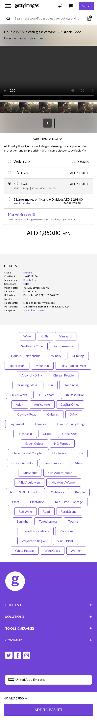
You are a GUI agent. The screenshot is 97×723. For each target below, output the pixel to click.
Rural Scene (68, 511)
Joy (80, 453)
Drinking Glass (27, 385)
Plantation (37, 502)
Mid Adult (30, 472)
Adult (20, 404)
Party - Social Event (73, 365)
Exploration (16, 365)
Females (41, 424)
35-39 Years (46, 395)
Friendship (25, 433)
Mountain (42, 365)
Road (46, 511)
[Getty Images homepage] (27, 6)
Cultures (53, 414)
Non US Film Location (25, 492)
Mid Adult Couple (60, 472)
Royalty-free (30, 280)
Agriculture (42, 404)
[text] (48, 18)
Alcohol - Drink (32, 375)
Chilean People (63, 375)
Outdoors (58, 492)
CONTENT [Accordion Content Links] (48, 605)
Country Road (27, 414)
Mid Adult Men (30, 482)
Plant (16, 502)
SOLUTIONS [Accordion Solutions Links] (48, 616)
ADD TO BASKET (48, 710)
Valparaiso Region (34, 541)
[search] (10, 18)
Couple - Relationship (26, 356)
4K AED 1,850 (15, 698)
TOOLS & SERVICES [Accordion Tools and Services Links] (48, 628)
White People (24, 550)
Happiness (71, 385)
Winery (56, 356)
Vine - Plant (65, 541)
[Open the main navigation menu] (8, 6)
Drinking (78, 356)
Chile (45, 336)
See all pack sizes (23, 203)
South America (63, 346)
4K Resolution (75, 395)
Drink (74, 414)
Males (79, 463)
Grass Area (70, 433)
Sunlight (23, 521)
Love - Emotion (54, 463)
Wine (27, 336)
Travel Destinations (35, 531)
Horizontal (60, 453)
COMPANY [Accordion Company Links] (48, 640)
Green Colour (34, 443)
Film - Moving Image (71, 424)
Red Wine (25, 511)
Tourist (73, 521)
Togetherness (48, 521)
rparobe (27, 272)
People (80, 492)
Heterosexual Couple (27, 453)
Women (76, 550)
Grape (47, 433)
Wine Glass (52, 550)
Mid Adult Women (64, 482)
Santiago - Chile (32, 346)
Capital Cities (70, 404)
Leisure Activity (22, 463)
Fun (50, 385)
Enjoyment (17, 424)
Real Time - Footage (69, 502)
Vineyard (65, 336)
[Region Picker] (48, 680)
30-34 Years (19, 395)
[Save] (47, 123)
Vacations (66, 531)
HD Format (62, 443)
